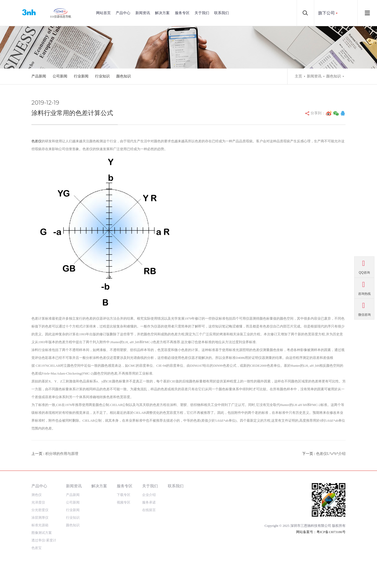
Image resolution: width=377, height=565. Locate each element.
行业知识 (102, 76)
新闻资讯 (142, 13)
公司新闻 (60, 76)
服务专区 (182, 13)
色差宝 (36, 548)
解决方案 (162, 13)
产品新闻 (38, 76)
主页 (298, 76)
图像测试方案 (41, 533)
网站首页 (103, 13)
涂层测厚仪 (39, 517)
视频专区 (123, 502)
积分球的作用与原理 (61, 454)
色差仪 (36, 141)
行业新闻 (81, 76)
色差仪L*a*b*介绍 (331, 454)
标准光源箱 (39, 525)
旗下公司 (326, 13)
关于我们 (202, 13)
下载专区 (123, 495)
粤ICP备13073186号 (331, 532)
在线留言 (149, 510)
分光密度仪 (39, 510)
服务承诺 (149, 502)
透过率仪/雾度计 (43, 540)
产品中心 (123, 13)
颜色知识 (123, 76)
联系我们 (221, 13)
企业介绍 (149, 495)
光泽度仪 (38, 502)
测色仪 (36, 495)
